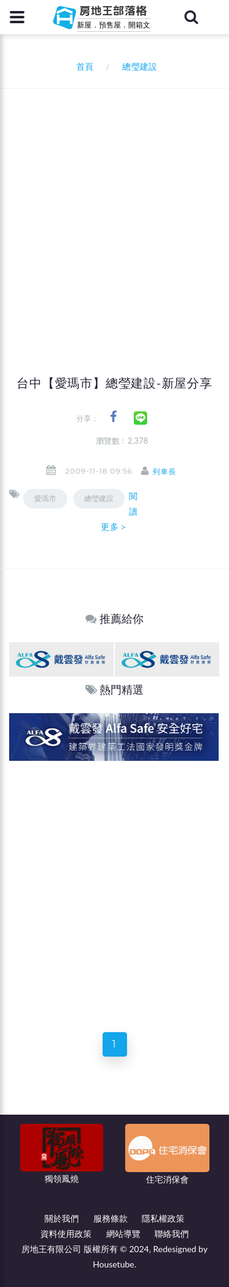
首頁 (82, 66)
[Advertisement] (114, 209)
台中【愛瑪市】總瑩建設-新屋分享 (114, 383)
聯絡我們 (171, 1233)
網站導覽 (123, 1233)
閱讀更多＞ (119, 511)
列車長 (164, 471)
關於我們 (62, 1218)
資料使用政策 (66, 1233)
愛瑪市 (45, 498)
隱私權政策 (163, 1218)
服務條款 (110, 1218)
